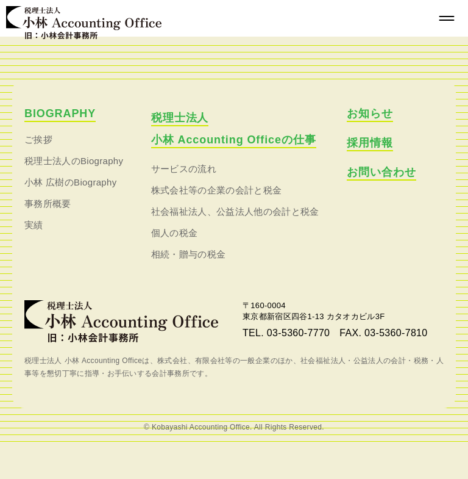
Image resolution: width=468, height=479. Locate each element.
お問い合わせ (381, 172)
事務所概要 (47, 203)
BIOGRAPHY (60, 113)
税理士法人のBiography (73, 161)
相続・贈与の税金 (188, 254)
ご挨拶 (38, 139)
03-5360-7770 (298, 333)
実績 (33, 225)
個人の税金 (174, 233)
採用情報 (370, 143)
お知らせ (370, 113)
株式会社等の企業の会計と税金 (216, 190)
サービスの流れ (183, 169)
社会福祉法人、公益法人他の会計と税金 (235, 211)
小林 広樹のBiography (70, 182)
